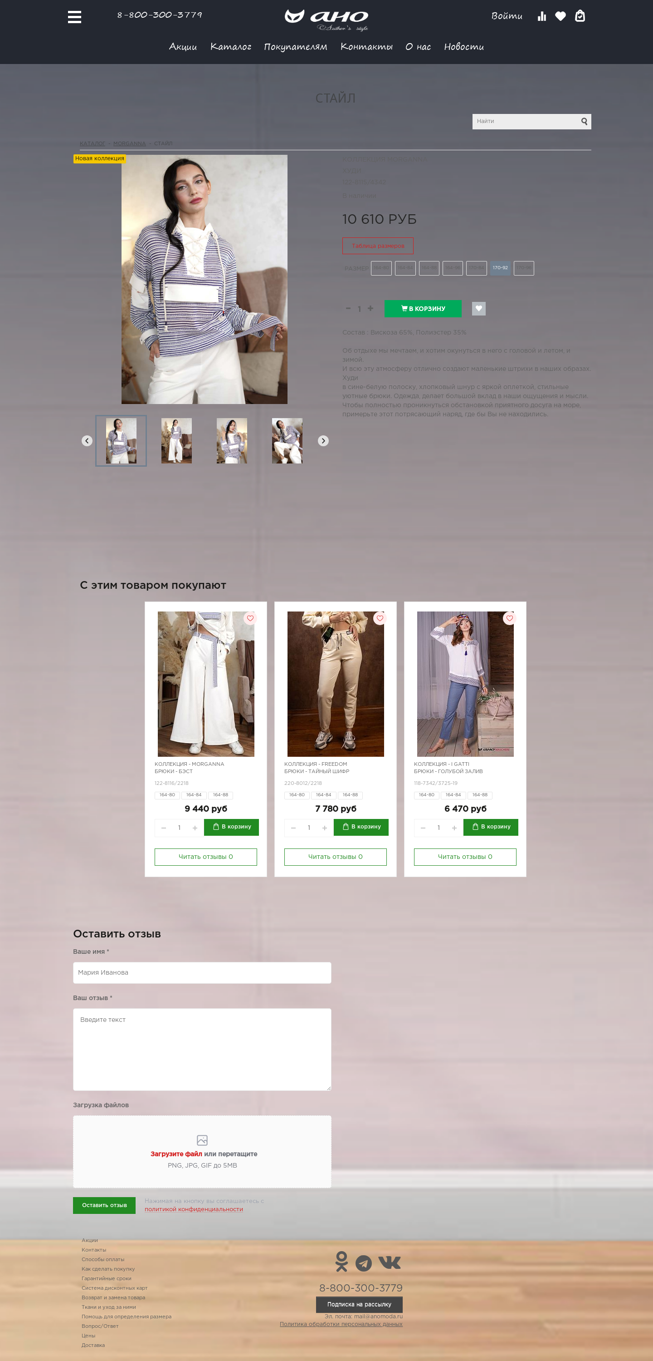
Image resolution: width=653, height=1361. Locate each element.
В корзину (423, 308)
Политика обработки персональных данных (341, 1324)
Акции (183, 46)
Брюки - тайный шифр (316, 771)
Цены (88, 1336)
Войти (508, 15)
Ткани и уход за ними (109, 1307)
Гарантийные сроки (107, 1279)
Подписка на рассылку (359, 1304)
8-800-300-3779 (160, 14)
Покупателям (295, 46)
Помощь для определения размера (126, 1317)
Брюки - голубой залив (448, 771)
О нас (418, 46)
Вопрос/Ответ (100, 1326)
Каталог (230, 46)
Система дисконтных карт (115, 1288)
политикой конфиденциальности (194, 1209)
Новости (464, 46)
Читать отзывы (206, 857)
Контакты (366, 46)
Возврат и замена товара (113, 1298)
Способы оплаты (103, 1259)
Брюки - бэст (174, 771)
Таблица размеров (378, 246)
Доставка (93, 1345)
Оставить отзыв (104, 1205)
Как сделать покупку (108, 1269)
